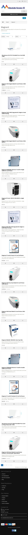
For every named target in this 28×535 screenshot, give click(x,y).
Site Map (3, 487)
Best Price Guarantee (6, 477)
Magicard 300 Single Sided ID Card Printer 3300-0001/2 (14, 84)
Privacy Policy (4, 501)
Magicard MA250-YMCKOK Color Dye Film (12, 340)
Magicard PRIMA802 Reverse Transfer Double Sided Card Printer (13, 368)
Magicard (13, 22)
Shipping (3, 497)
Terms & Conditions (5, 503)
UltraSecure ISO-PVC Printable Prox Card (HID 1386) (13, 56)
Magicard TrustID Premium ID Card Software (13, 396)
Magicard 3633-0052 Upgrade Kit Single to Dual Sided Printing (14, 113)
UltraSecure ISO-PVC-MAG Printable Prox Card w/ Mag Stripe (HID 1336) (13, 424)
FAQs (3, 489)
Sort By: (3, 36)
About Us (3, 473)
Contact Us (4, 485)
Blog (3, 479)
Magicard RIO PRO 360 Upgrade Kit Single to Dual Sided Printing (13, 227)
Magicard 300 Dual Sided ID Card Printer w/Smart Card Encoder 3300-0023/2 (12, 452)
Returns (3, 499)
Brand (7, 22)
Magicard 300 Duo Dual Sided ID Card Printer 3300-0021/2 (13, 283)
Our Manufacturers (5, 475)
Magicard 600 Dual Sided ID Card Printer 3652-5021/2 (13, 312)
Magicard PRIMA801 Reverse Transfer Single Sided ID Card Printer (13, 170)
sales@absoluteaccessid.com (7, 517)
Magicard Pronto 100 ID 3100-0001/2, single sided (13, 199)
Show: (17, 36)
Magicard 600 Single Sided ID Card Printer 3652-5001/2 (14, 141)
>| (10, 465)
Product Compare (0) (6, 33)
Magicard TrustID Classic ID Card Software (13, 255)
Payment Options (5, 495)
